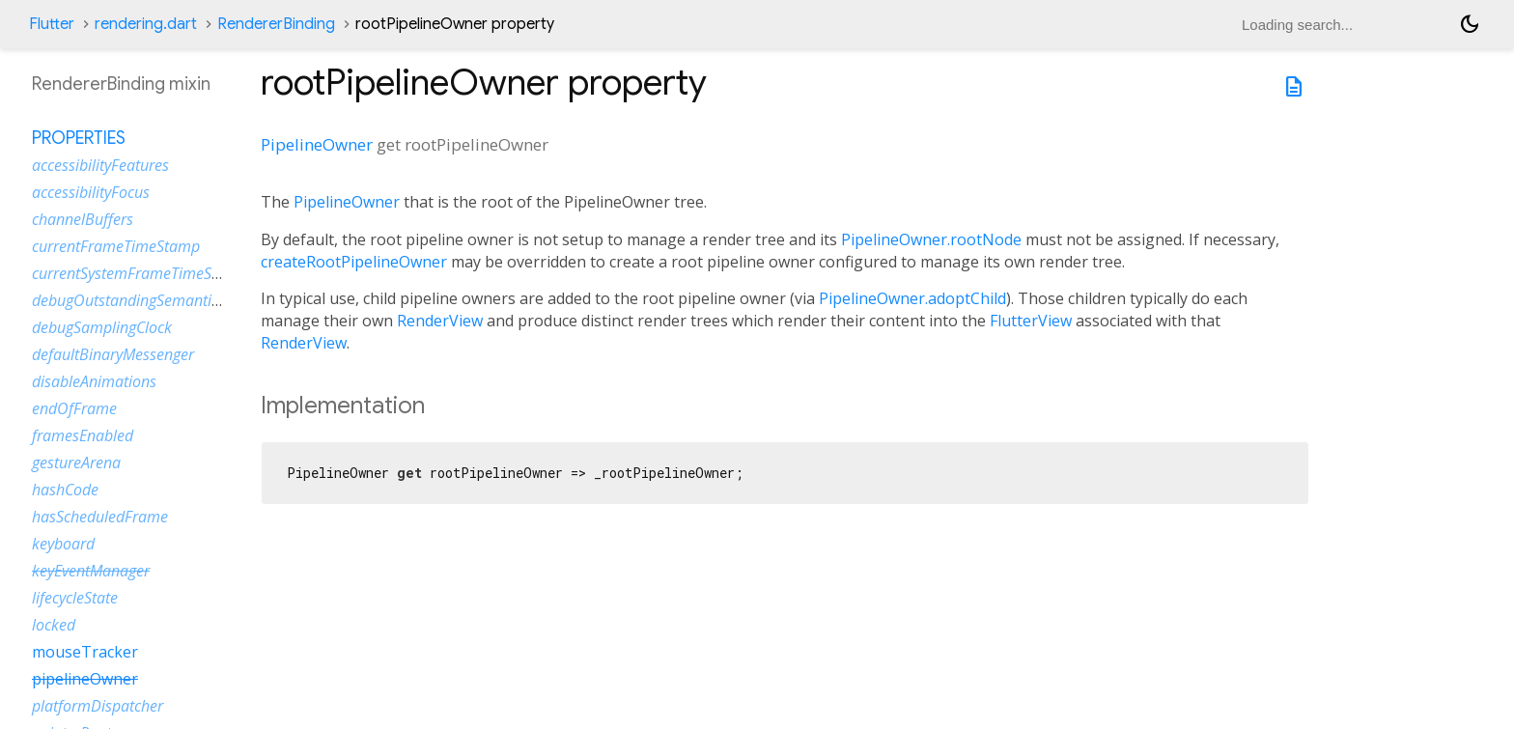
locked (53, 624)
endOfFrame (74, 408)
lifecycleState (75, 597)
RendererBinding (276, 24)
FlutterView (1031, 320)
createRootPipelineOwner (354, 261)
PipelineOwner (317, 144)
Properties (79, 138)
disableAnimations (94, 381)
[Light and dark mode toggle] (1469, 24)
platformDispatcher (97, 705)
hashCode (65, 489)
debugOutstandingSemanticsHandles (156, 300)
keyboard (63, 543)
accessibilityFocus (91, 192)
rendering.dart (146, 24)
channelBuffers (82, 219)
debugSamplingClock (102, 327)
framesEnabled (82, 435)
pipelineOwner (85, 678)
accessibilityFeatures (100, 165)
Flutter (51, 24)
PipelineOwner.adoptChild (912, 298)
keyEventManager (91, 570)
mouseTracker (85, 651)
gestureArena (76, 462)
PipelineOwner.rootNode (931, 239)
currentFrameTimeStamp (116, 246)
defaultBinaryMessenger (113, 354)
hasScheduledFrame (100, 516)
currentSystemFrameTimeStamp (139, 273)
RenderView (440, 320)
